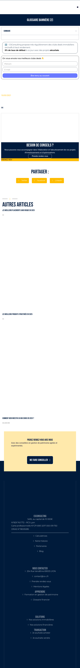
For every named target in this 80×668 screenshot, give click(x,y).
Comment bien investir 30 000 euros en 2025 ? (18, 418)
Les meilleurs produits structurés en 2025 (17, 314)
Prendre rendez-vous (40, 156)
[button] (77, 7)
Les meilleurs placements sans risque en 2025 (18, 210)
